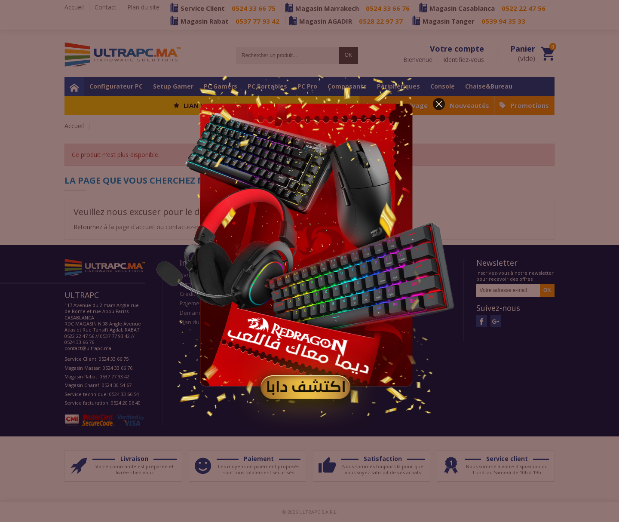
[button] (439, 104)
